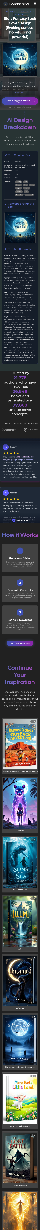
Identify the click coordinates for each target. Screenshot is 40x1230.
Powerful (19, 191)
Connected (29, 195)
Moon (25, 185)
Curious (18, 188)
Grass (32, 185)
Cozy (26, 191)
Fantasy (18, 182)
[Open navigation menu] (35, 3)
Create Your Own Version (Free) (21, 101)
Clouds (18, 185)
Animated (19, 195)
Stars (25, 182)
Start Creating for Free (20, 643)
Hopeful (26, 188)
